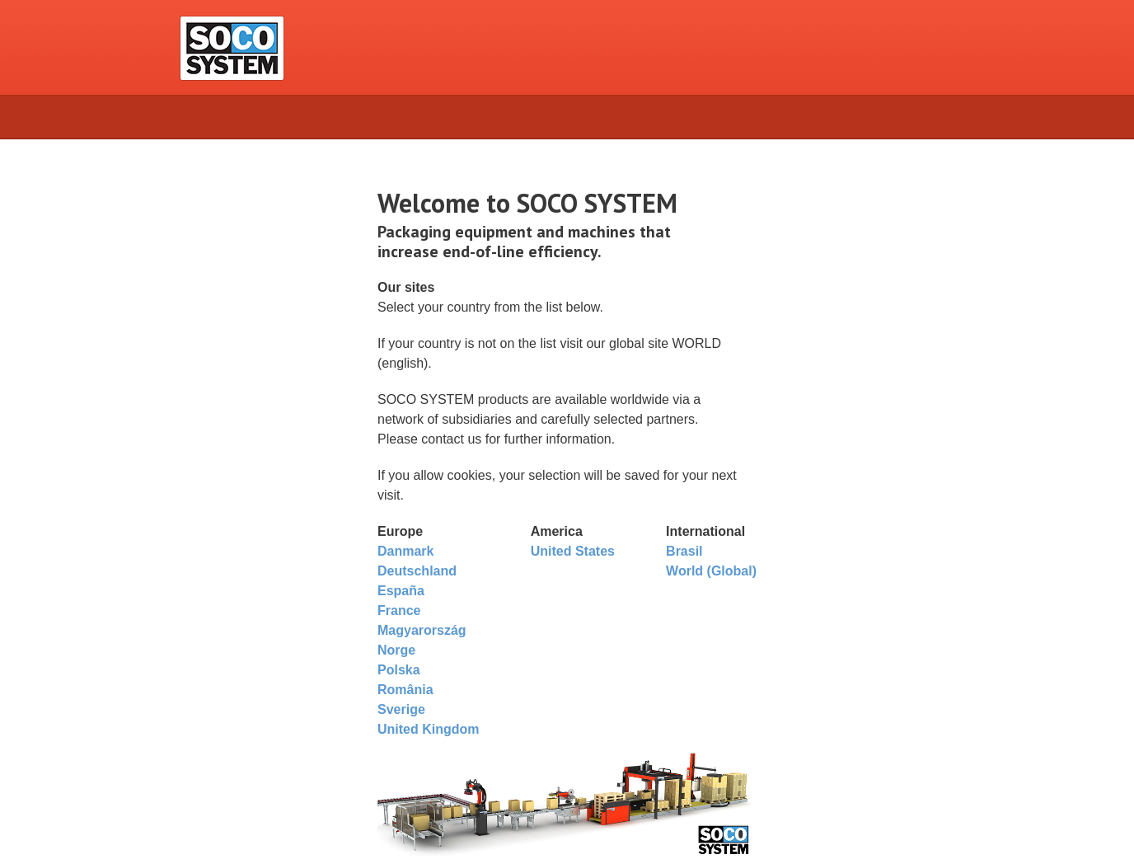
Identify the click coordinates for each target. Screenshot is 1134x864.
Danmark (405, 551)
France (398, 610)
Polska (398, 670)
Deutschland (417, 571)
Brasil (684, 551)
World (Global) (711, 571)
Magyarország (421, 630)
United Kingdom (428, 729)
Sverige (401, 709)
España (400, 591)
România (405, 690)
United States (573, 551)
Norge (396, 650)
